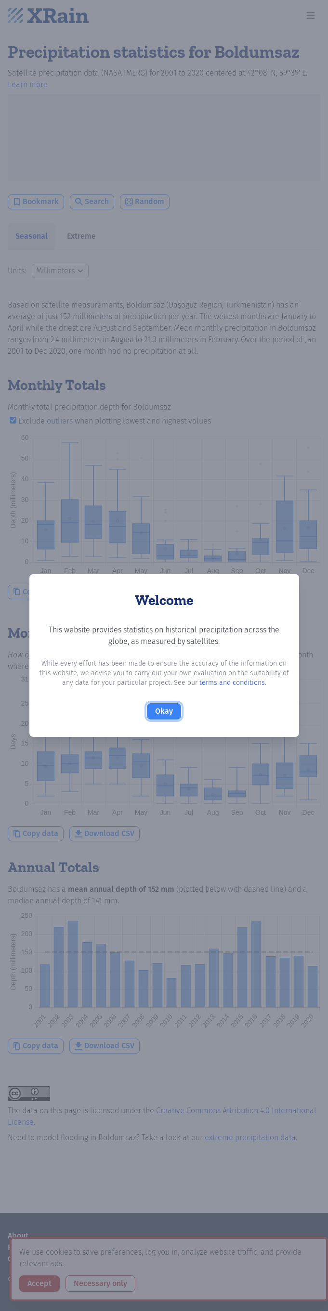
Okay (164, 711)
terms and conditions (232, 683)
